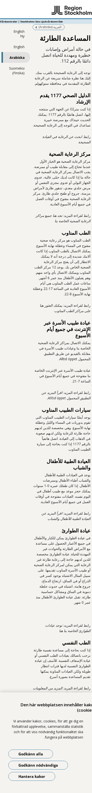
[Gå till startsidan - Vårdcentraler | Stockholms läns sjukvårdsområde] (46, 10)
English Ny (19, 33)
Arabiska (17, 57)
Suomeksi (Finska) (17, 70)
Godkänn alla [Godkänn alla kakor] (30, 753)
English (19, 46)
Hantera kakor (31, 776)
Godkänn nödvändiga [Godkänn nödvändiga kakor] (38, 765)
